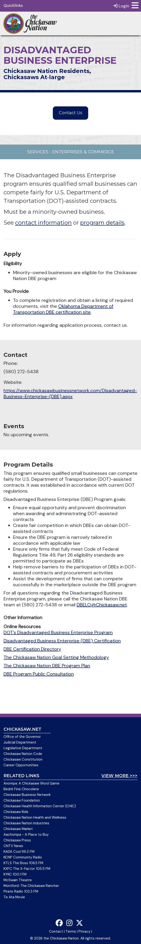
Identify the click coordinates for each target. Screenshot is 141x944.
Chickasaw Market (18, 828)
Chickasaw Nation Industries (26, 823)
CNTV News (13, 846)
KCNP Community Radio (23, 857)
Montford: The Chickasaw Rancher (31, 885)
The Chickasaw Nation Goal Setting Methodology (56, 657)
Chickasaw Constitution (23, 759)
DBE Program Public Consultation (39, 674)
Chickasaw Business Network (27, 794)
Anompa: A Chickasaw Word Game (31, 783)
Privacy (84, 931)
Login (121, 6)
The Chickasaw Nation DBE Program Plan (47, 666)
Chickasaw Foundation (22, 800)
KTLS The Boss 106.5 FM (23, 863)
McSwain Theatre (18, 880)
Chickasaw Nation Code (23, 753)
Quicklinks (13, 5)
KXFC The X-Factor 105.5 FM (27, 868)
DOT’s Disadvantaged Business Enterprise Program (58, 632)
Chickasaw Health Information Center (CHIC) (40, 806)
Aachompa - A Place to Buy (26, 834)
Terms (71, 931)
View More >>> (119, 775)
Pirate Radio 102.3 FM (21, 891)
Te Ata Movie (14, 897)
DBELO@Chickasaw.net (102, 605)
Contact (56, 931)
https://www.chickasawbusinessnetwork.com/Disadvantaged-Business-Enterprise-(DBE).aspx (70, 393)
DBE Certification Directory (32, 649)
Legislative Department (23, 748)
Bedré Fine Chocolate (21, 789)
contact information (43, 222)
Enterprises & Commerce (83, 151)
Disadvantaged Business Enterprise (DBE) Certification (62, 641)
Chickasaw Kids (16, 811)
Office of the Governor (22, 736)
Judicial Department (20, 742)
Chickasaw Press (17, 840)
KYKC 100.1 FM (15, 874)
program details (102, 222)
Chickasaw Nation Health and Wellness (35, 817)
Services (37, 151)
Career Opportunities (21, 765)
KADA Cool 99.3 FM (19, 851)
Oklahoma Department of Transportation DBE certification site (63, 309)
